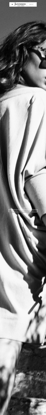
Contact (31, 4)
